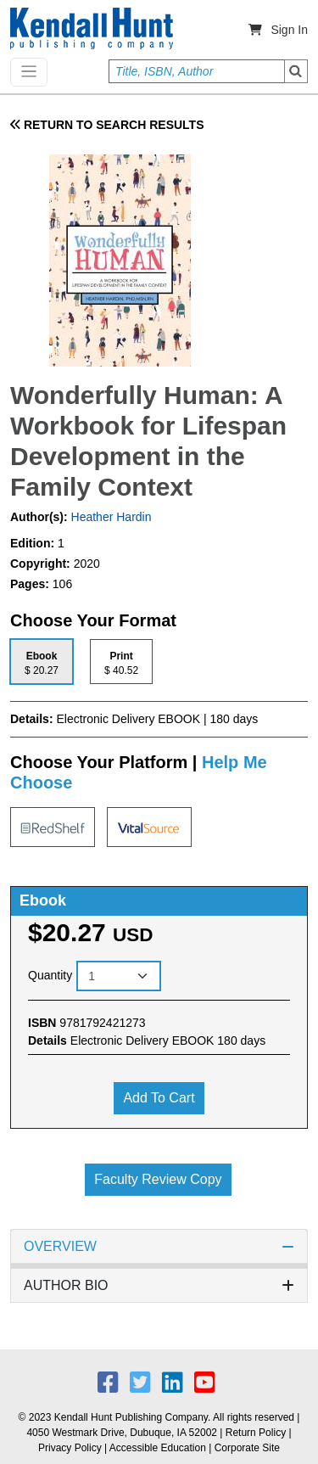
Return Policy (256, 1433)
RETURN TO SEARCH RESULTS (107, 125)
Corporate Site (247, 1448)
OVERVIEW (159, 1246)
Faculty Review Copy (157, 1179)
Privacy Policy (70, 1448)
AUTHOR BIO (159, 1285)
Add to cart (158, 1098)
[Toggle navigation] (28, 72)
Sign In (289, 29)
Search (296, 71)
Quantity (50, 975)
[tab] (41, 661)
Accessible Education (157, 1448)
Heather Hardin (110, 517)
